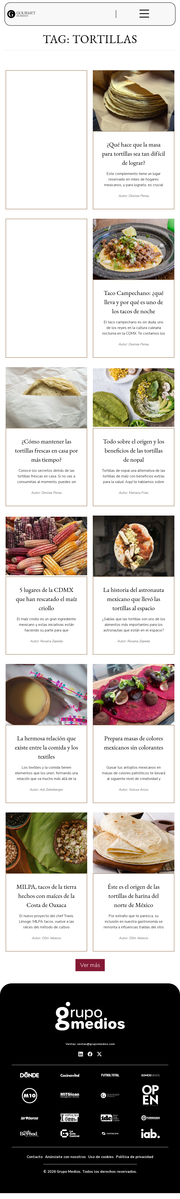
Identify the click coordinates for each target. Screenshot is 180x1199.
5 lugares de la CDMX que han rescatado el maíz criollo (46, 599)
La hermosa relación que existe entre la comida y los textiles (46, 747)
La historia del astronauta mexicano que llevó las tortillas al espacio (133, 599)
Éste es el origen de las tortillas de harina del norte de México (134, 895)
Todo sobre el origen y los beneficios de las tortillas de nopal (133, 450)
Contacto (35, 1157)
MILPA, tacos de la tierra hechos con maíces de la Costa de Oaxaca (46, 895)
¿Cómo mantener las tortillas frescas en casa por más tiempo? (46, 450)
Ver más (90, 965)
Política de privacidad (134, 1157)
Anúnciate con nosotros (65, 1157)
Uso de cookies (101, 1157)
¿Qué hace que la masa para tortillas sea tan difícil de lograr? (133, 153)
